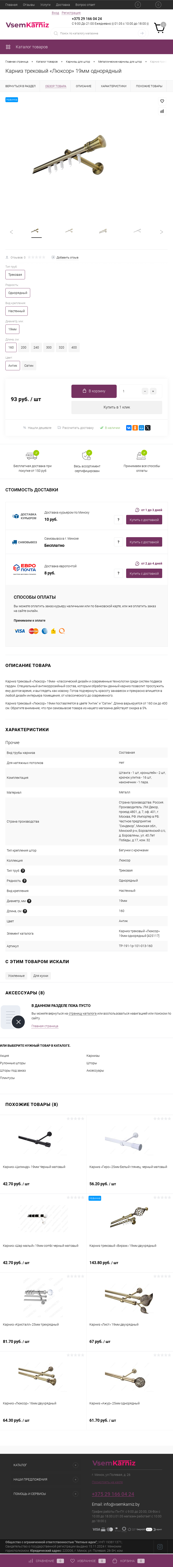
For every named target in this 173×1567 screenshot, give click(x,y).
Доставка (63, 5)
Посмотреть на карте (107, 1483)
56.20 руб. (129, 1187)
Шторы (91, 1064)
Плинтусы (7, 1079)
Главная (11, 5)
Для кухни (40, 977)
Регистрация (71, 13)
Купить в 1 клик (117, 408)
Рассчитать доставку (75, 429)
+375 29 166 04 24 (87, 19)
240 (36, 348)
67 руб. (129, 1345)
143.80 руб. (129, 1266)
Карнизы (93, 1057)
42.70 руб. (43, 1187)
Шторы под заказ (13, 1071)
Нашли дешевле (37, 429)
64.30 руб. (43, 1424)
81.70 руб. (43, 1345)
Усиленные (16, 977)
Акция (4, 1057)
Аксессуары (95, 1071)
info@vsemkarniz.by (122, 1505)
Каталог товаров (26, 46)
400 (74, 348)
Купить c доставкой (144, 521)
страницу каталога (83, 1014)
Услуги (45, 5)
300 (49, 348)
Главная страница (45, 1027)
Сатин (28, 366)
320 (61, 348)
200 (23, 348)
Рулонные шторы (13, 1064)
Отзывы (29, 5)
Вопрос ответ (85, 5)
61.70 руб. (129, 1424)
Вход (55, 13)
